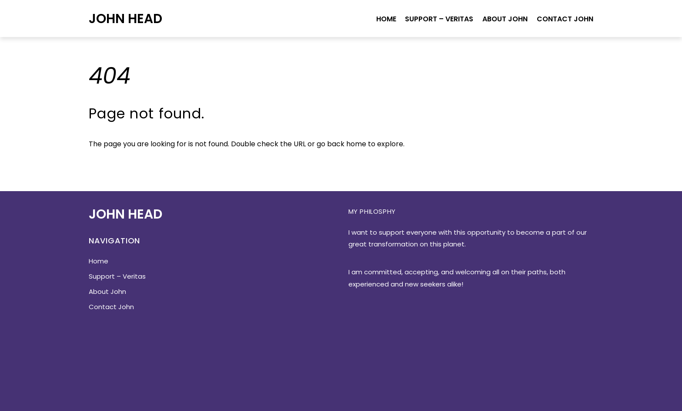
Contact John (565, 19)
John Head (125, 18)
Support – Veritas (439, 19)
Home (386, 19)
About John (505, 19)
